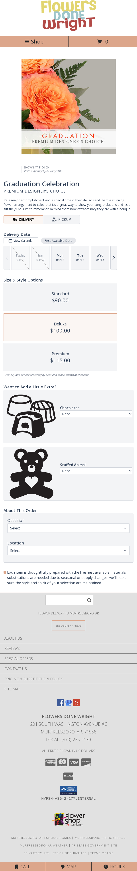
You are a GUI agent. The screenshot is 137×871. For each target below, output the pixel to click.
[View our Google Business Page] (68, 704)
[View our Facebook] (60, 704)
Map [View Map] (68, 867)
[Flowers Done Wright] (68, 30)
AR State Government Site (94, 845)
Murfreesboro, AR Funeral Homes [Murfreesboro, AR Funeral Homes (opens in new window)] (41, 838)
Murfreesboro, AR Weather (44, 845)
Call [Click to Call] (22, 867)
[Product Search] (69, 600)
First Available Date (58, 240)
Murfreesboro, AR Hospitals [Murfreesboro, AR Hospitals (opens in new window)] (100, 838)
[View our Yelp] (76, 704)
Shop (34, 41)
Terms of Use (101, 853)
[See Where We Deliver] (68, 625)
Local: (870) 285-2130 (68, 740)
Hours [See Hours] (114, 867)
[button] (68, 790)
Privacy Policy (36, 853)
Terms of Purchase (69, 853)
